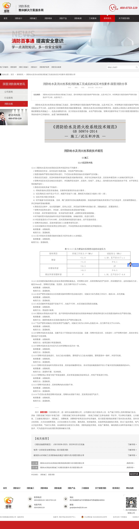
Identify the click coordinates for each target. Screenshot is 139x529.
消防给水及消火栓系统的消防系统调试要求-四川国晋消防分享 (62, 463)
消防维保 (48, 18)
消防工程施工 (24, 67)
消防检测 (78, 18)
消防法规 (8, 104)
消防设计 (18, 18)
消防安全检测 (56, 67)
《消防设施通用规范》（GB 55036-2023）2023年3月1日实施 (59, 444)
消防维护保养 (44, 67)
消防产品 (63, 18)
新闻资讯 (107, 18)
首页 (5, 18)
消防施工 (33, 18)
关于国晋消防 (124, 18)
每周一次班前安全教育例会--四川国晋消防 (51, 450)
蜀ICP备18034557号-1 (67, 517)
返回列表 (134, 474)
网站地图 (130, 488)
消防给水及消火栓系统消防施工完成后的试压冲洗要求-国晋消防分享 (50, 74)
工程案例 (92, 18)
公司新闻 (8, 92)
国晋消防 (43, 412)
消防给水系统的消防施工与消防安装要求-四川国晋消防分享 (61, 467)
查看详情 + (130, 463)
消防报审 (13, 67)
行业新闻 (8, 98)
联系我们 (116, 488)
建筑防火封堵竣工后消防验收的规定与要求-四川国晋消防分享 (59, 455)
